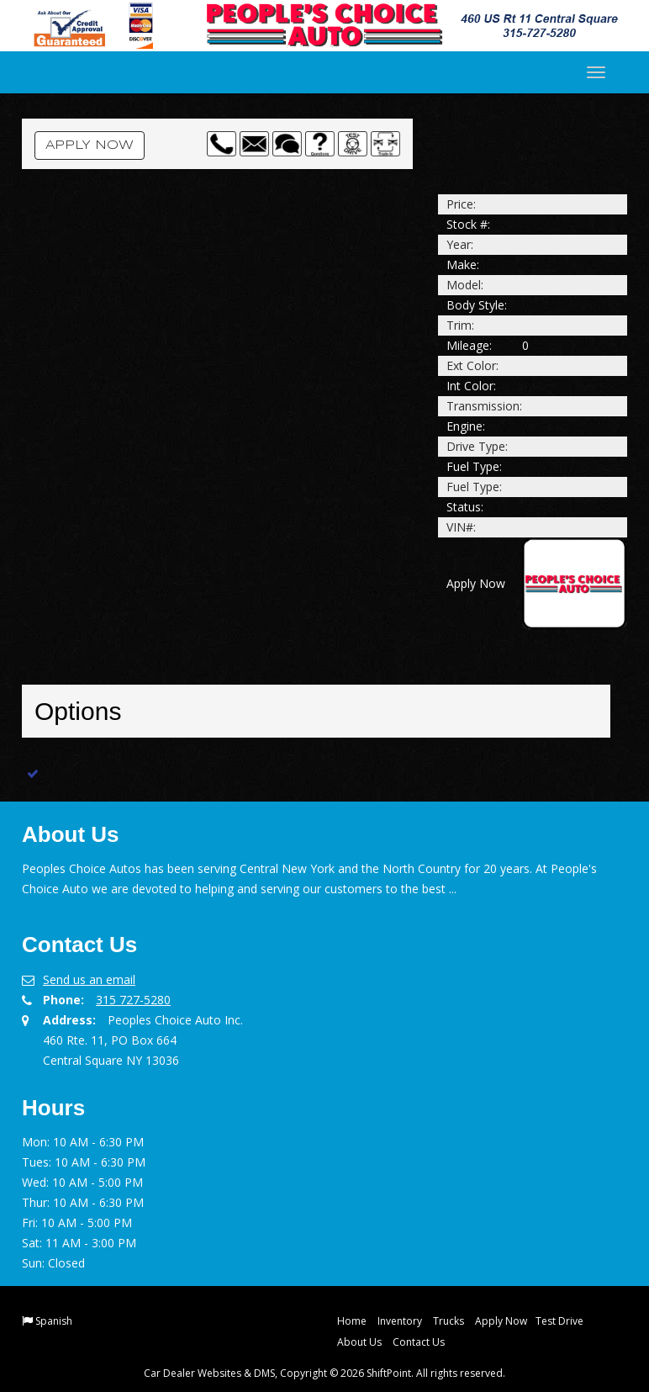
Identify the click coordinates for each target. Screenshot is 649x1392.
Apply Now (89, 145)
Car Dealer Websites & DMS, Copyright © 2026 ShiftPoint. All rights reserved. (324, 1373)
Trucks (448, 1321)
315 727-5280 (133, 1000)
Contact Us (419, 1342)
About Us (359, 1342)
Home (352, 1321)
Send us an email (89, 979)
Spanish (53, 1321)
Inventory (399, 1321)
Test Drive (559, 1321)
